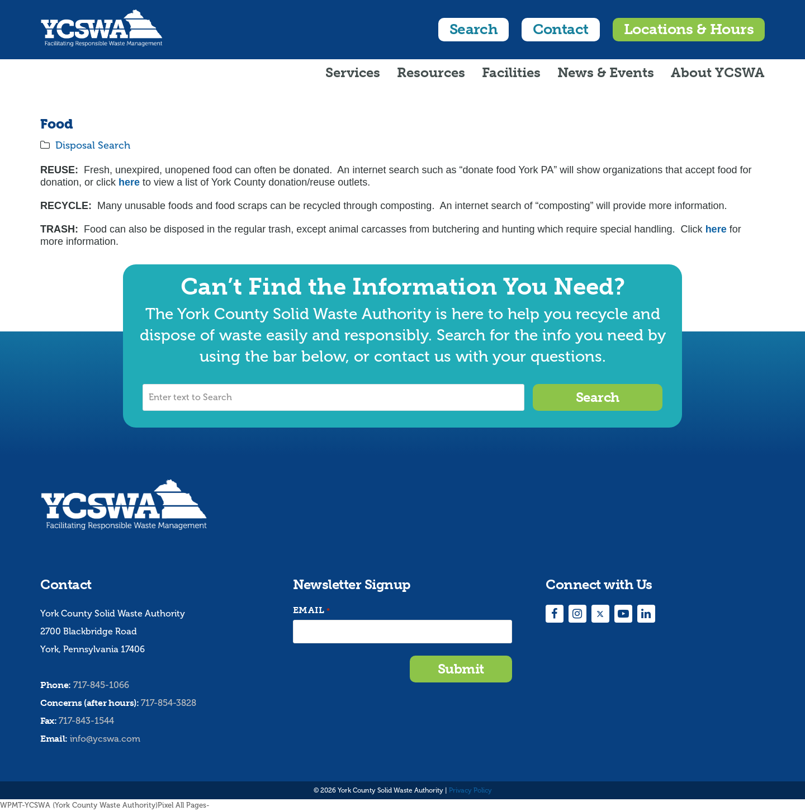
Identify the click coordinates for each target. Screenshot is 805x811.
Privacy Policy (470, 790)
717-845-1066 (101, 685)
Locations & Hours (689, 29)
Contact (560, 29)
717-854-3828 (168, 703)
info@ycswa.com (105, 738)
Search (473, 29)
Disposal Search (92, 145)
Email (311, 610)
